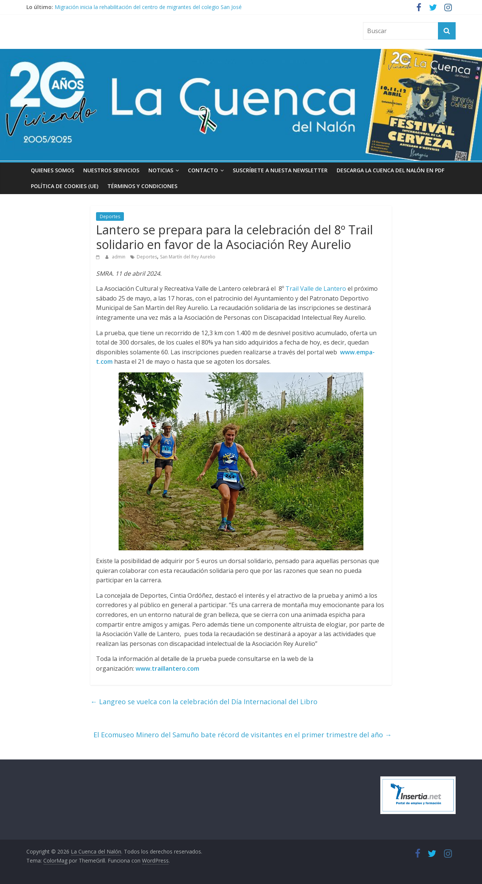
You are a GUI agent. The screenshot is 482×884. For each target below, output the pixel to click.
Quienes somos (52, 170)
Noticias (160, 170)
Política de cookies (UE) (64, 186)
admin (119, 257)
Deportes (110, 216)
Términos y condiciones (142, 186)
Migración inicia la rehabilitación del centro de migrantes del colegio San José (148, 7)
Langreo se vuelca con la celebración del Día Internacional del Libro (203, 701)
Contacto (203, 170)
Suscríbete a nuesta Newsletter (280, 170)
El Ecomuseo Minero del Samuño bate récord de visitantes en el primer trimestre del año (242, 734)
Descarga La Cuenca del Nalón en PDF (390, 170)
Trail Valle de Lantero (315, 288)
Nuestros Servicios (111, 170)
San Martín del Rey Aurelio (187, 257)
